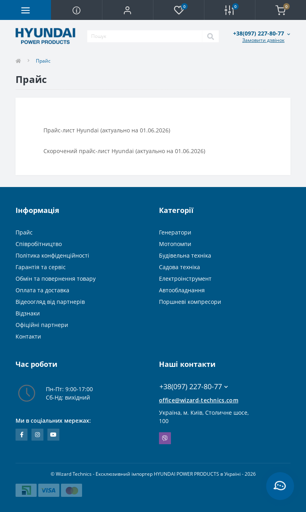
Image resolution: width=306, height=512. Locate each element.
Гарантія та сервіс (41, 267)
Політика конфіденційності (52, 255)
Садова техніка (179, 267)
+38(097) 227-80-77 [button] (193, 386)
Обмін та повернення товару (56, 278)
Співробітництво (39, 244)
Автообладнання (182, 290)
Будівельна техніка (185, 255)
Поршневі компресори (190, 301)
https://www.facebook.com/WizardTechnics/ (22, 434)
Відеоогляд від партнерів (50, 301)
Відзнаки (28, 313)
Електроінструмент (185, 278)
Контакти (28, 336)
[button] (127, 10)
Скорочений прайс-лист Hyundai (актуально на (109, 151)
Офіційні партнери (42, 325)
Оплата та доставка (42, 290)
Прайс (24, 232)
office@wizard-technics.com (198, 400)
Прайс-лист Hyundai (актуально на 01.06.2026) (106, 130)
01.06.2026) (190, 151)
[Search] (210, 36)
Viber (165, 438)
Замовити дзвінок (263, 40)
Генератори (175, 232)
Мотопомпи (175, 244)
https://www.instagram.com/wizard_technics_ (37, 434)
